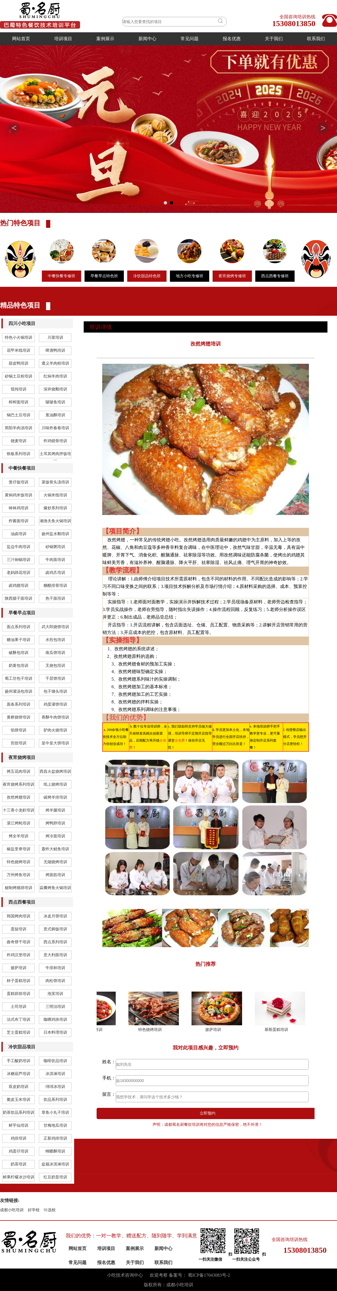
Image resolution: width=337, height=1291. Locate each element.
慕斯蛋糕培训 (279, 1242)
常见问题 (190, 38)
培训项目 (63, 38)
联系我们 (316, 38)
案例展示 (105, 38)
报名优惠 (232, 38)
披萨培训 (216, 1242)
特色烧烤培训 (153, 1242)
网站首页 (21, 38)
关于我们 (274, 38)
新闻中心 (147, 38)
